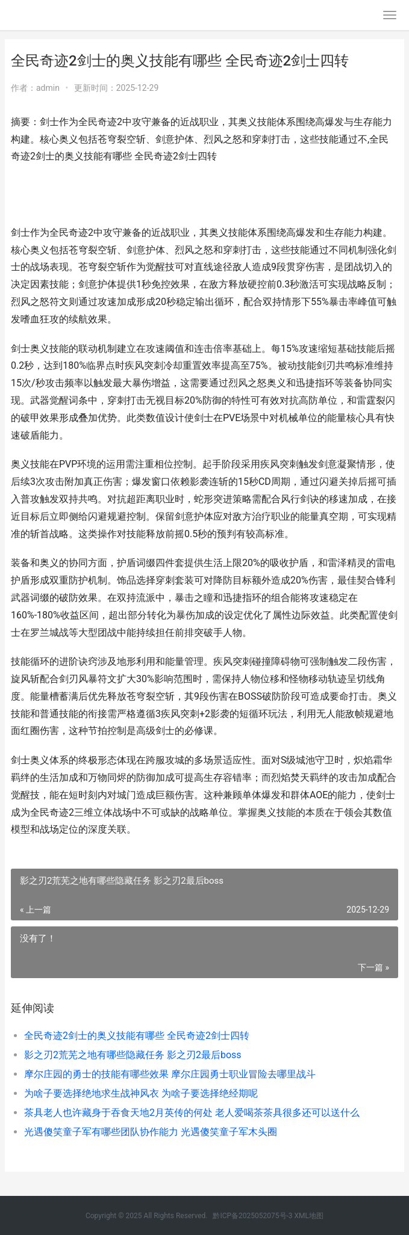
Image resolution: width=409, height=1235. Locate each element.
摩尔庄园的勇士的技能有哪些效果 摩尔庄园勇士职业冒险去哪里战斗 (170, 1074)
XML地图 (309, 1216)
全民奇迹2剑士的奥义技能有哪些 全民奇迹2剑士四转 (136, 1035)
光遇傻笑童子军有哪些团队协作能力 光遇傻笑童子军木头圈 (150, 1132)
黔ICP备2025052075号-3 (252, 1216)
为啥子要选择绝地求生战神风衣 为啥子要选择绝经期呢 (141, 1093)
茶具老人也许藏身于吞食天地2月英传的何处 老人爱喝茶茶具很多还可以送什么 (192, 1112)
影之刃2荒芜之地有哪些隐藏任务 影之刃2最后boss (133, 1055)
